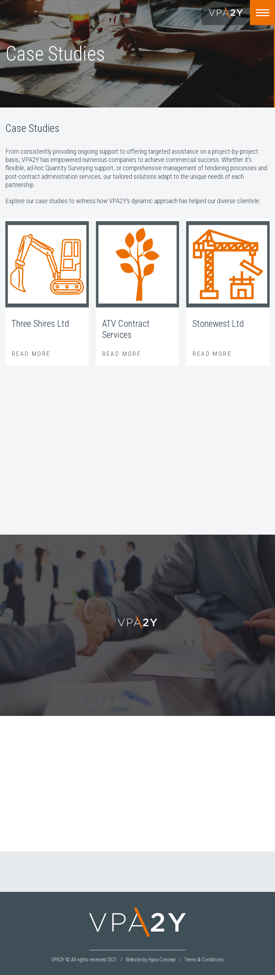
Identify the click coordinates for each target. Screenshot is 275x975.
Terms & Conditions (204, 959)
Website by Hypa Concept (151, 959)
